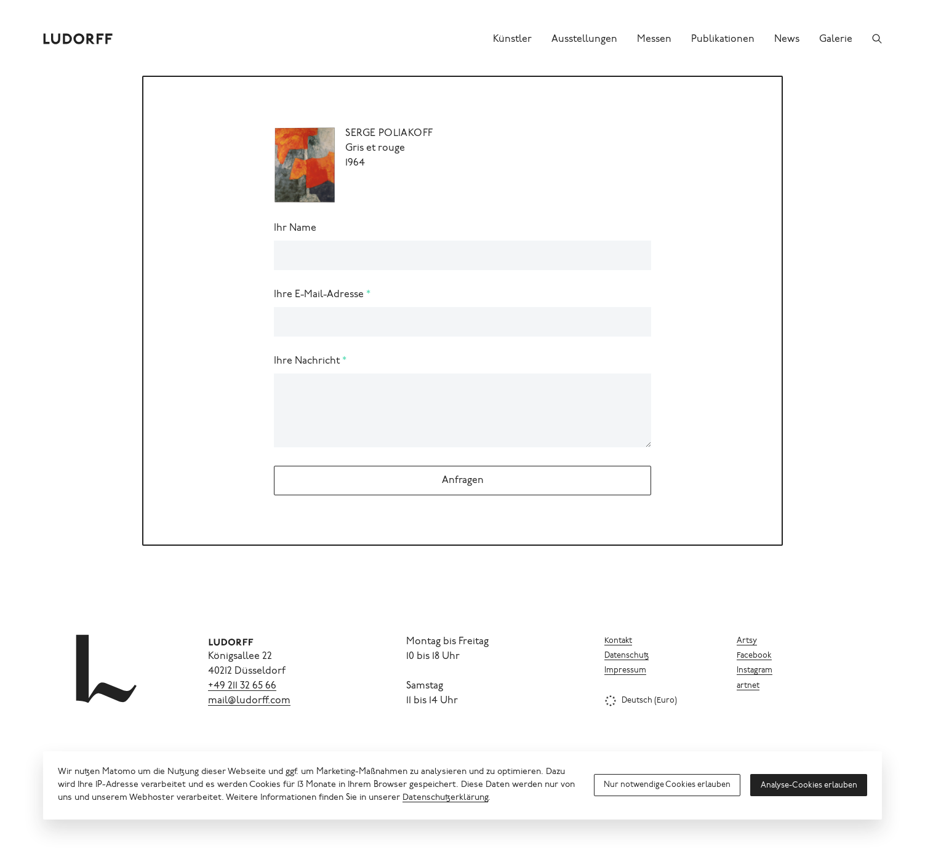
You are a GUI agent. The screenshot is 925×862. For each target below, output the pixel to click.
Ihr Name (295, 228)
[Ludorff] (78, 39)
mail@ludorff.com (249, 701)
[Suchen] (877, 39)
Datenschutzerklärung (445, 798)
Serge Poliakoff (389, 133)
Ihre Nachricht (307, 361)
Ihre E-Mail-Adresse (319, 295)
